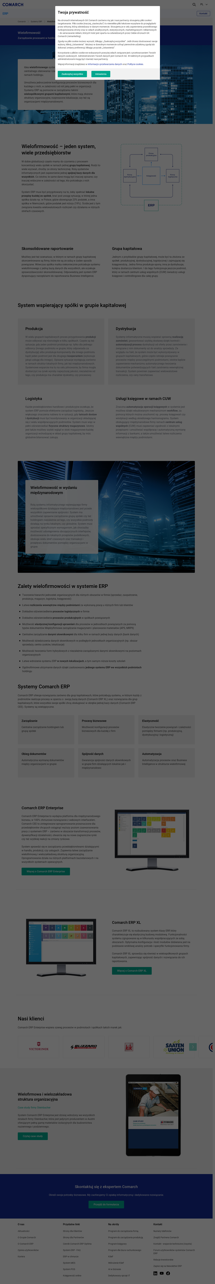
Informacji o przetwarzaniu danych (105, 64)
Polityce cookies (135, 64)
